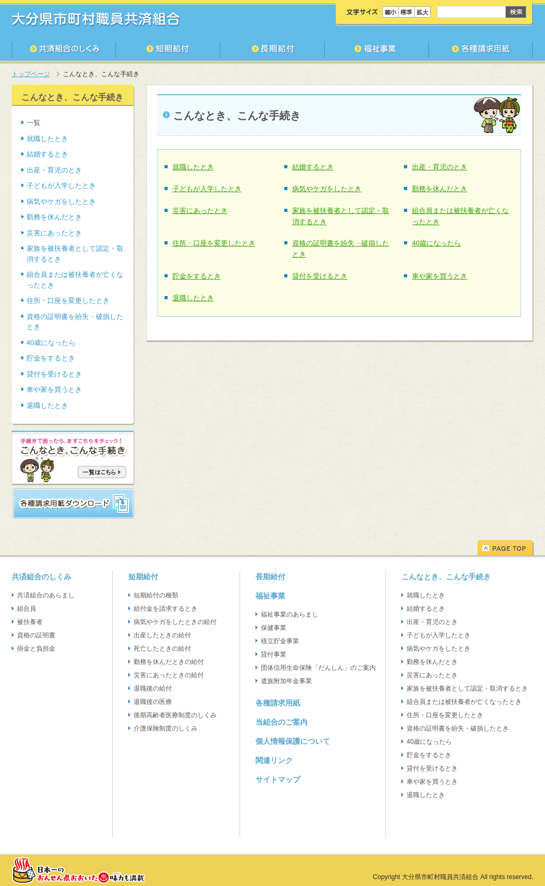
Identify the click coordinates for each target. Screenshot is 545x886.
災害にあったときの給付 (169, 675)
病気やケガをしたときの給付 (175, 622)
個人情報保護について (292, 741)
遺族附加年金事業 (286, 681)
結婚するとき (313, 167)
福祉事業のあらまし (289, 614)
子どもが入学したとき (207, 189)
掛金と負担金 (36, 648)
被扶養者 (30, 622)
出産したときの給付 (162, 635)
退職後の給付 (153, 688)
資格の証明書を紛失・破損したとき (458, 728)
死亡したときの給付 (162, 648)
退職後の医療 (153, 701)
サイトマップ (277, 779)
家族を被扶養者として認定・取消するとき (467, 688)
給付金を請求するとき (165, 608)
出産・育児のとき (439, 167)
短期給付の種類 (156, 595)
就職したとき (193, 167)
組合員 (26, 608)
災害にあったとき (200, 211)
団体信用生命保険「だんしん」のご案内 (318, 667)
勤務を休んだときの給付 (169, 662)
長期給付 (270, 576)
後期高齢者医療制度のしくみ (175, 715)
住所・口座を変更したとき (213, 243)
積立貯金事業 (280, 641)
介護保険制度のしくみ (165, 728)
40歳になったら (436, 243)
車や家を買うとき (439, 276)
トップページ (31, 74)
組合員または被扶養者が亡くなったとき (464, 701)
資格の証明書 (36, 635)
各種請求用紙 (277, 703)
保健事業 (273, 627)
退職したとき (193, 298)
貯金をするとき (196, 276)
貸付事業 (273, 654)
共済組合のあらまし (46, 595)
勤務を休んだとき (439, 189)
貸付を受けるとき (320, 276)
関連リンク (274, 760)
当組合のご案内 (281, 722)
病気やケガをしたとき (326, 189)
